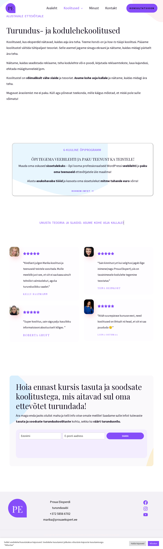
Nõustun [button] (153, 543)
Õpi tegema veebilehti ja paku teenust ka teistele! (82, 159)
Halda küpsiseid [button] (137, 543)
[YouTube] (145, 514)
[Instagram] (145, 508)
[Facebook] (145, 502)
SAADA (125, 435)
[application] (80, 8)
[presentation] (43, 448)
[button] (141, 8)
